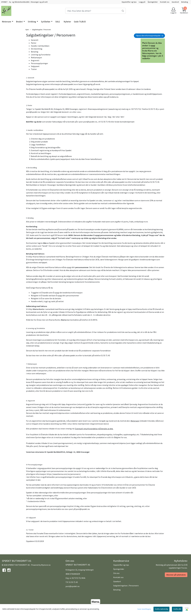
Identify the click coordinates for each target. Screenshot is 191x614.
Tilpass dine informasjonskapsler (149, 36)
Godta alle (177, 609)
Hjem (27, 30)
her (67, 446)
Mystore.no (46, 565)
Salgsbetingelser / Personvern (40, 30)
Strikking (32, 21)
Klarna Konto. (55, 320)
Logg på (142, 2)
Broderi (19, 21)
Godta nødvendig (161, 609)
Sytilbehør (46, 21)
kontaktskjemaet (127, 121)
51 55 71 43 (73, 582)
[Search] (95, 11)
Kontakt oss (164, 2)
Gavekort (175, 2)
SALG (57, 21)
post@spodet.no (33, 112)
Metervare (6, 21)
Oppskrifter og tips (129, 2)
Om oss (116, 573)
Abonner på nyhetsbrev (176, 575)
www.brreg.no (114, 109)
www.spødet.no (69, 84)
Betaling (184, 2)
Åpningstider (153, 2)
